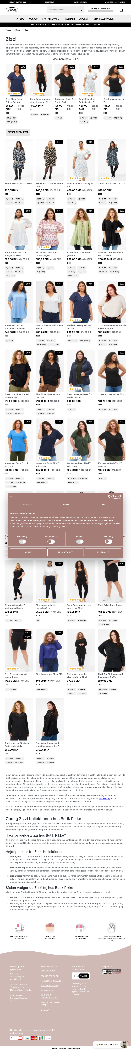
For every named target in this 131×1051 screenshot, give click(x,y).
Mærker (18, 30)
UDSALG (33, 19)
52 (20, 621)
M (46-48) (118, 118)
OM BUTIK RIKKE (48, 971)
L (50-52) (59, 118)
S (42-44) (34, 114)
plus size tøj (104, 798)
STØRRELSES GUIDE (103, 19)
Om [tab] (103, 504)
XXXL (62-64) (12, 122)
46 (7, 621)
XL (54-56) (45, 114)
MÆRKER (70, 19)
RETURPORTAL (47, 990)
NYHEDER (20, 19)
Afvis (28, 552)
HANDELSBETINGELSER (51, 981)
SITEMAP (45, 1010)
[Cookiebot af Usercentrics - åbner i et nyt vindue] (110, 497)
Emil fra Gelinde (74, 1048)
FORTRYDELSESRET (49, 985)
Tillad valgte (65, 552)
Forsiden (9, 30)
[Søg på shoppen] (80, 9)
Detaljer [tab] (65, 504)
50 (16, 621)
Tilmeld (84, 976)
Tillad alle (103, 552)
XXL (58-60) (11, 118)
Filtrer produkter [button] (18, 132)
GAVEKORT (84, 19)
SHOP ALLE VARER (51, 19)
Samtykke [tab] (27, 504)
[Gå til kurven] (121, 10)
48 (11, 621)
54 (38, 621)
